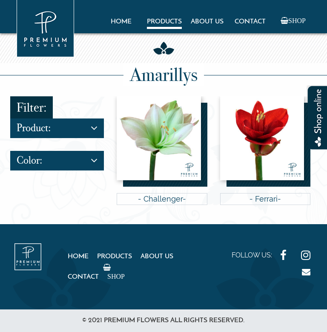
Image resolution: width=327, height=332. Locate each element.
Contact (250, 21)
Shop (297, 20)
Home (121, 21)
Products (164, 21)
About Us (207, 21)
